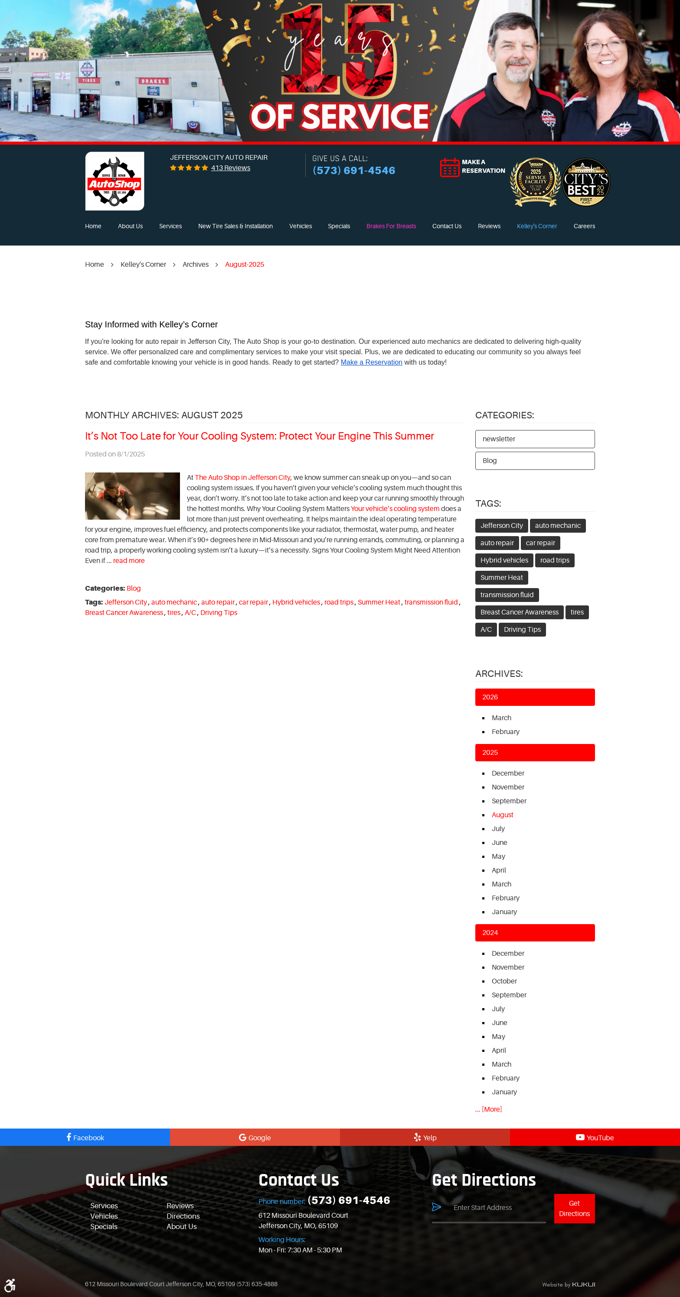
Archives (196, 264)
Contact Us (446, 226)
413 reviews (230, 168)
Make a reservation (483, 166)
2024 (490, 933)
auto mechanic (174, 602)
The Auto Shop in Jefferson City (243, 478)
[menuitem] (93, 226)
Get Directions (574, 1209)
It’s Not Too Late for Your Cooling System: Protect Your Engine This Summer (259, 436)
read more (129, 561)
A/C (190, 613)
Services (170, 226)
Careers (584, 226)
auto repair (218, 602)
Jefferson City (126, 602)
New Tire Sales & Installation (235, 226)
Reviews (489, 226)
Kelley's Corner (537, 226)
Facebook (88, 1138)
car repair (253, 602)
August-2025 (244, 264)
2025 (490, 753)
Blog (134, 588)
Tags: (488, 503)
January (504, 912)
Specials (339, 226)
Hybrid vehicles (296, 602)
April (499, 870)
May (498, 856)
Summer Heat (379, 602)
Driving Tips (218, 613)
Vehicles (300, 226)
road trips (338, 602)
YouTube (600, 1138)
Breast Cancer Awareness (124, 613)
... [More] (488, 1109)
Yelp (430, 1138)
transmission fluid (431, 602)
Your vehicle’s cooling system (395, 509)
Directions (183, 1216)
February (506, 732)
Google (259, 1138)
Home (93, 226)
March (501, 718)
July (498, 829)
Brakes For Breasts (391, 226)
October (504, 981)
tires (173, 613)
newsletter (499, 439)
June (499, 843)
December (508, 773)
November (508, 787)
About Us (130, 226)
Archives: (499, 673)
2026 (490, 697)
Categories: (504, 415)
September (509, 801)
